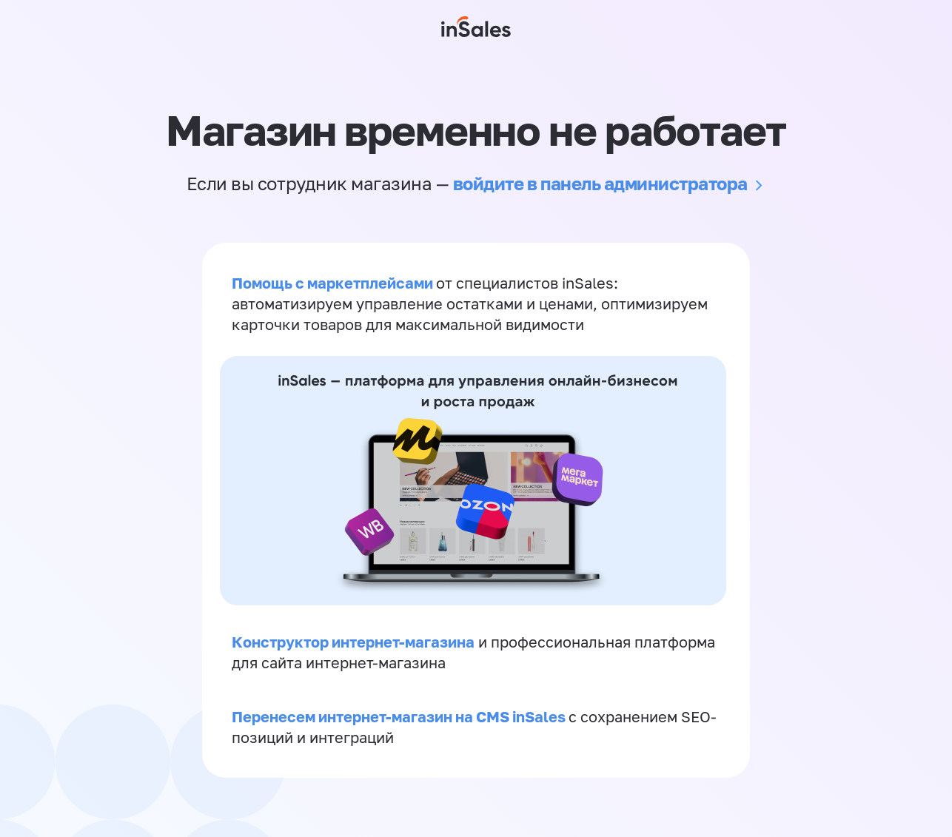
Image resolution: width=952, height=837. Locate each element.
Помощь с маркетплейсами (334, 283)
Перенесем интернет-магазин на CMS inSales (400, 716)
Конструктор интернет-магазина (353, 642)
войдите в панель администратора (600, 183)
